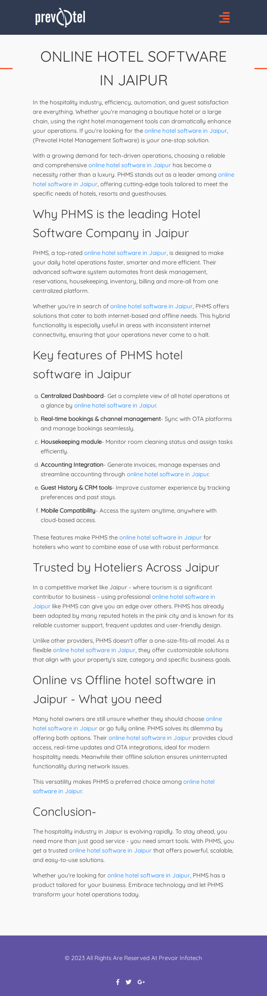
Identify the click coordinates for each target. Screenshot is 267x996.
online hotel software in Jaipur (186, 130)
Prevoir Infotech (180, 958)
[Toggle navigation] (224, 17)
